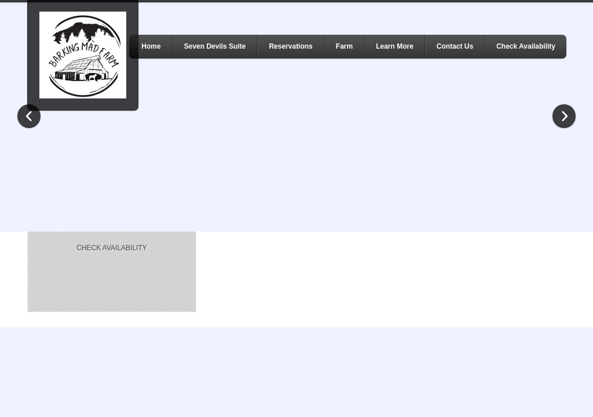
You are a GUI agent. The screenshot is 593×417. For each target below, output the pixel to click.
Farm (344, 46)
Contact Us (455, 46)
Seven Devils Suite (215, 46)
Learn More (394, 46)
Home (150, 46)
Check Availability (525, 46)
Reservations (290, 46)
